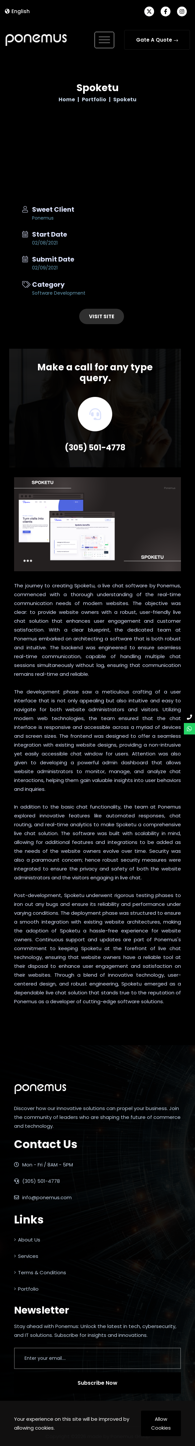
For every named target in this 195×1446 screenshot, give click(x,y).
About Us (27, 1239)
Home (67, 99)
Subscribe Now (97, 1383)
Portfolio (94, 99)
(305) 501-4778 (95, 447)
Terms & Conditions (40, 1272)
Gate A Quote (157, 39)
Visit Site (101, 316)
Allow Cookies (161, 1423)
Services (26, 1256)
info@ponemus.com (43, 1197)
